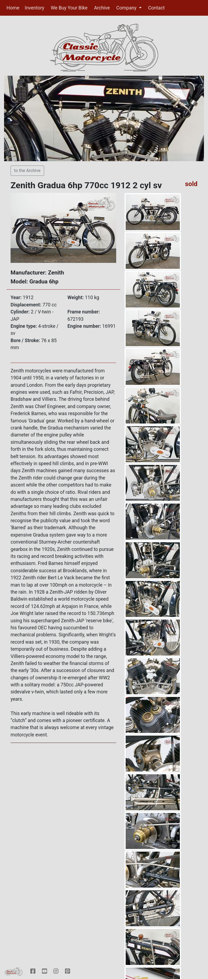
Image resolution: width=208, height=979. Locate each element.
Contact (156, 8)
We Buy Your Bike (69, 8)
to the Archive (27, 170)
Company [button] (127, 8)
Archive (102, 8)
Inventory (34, 8)
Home (12, 8)
